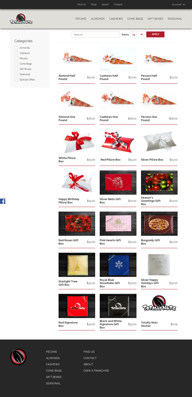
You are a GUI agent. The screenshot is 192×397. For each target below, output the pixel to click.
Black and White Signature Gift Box (111, 324)
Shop (94, 4)
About (105, 4)
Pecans (80, 18)
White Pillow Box (67, 159)
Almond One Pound (67, 118)
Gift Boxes (155, 18)
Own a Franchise (96, 370)
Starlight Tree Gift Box (68, 283)
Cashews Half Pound (109, 77)
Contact (118, 4)
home (18, 357)
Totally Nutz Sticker (149, 324)
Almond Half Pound (67, 77)
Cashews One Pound (109, 118)
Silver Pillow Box (152, 159)
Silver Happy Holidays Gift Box (150, 283)
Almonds (98, 18)
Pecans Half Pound (149, 77)
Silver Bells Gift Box (110, 201)
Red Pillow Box (111, 159)
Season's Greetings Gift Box (151, 201)
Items (125, 34)
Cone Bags (135, 18)
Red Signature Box (68, 324)
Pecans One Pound (149, 118)
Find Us (81, 4)
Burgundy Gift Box (150, 242)
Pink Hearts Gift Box (110, 242)
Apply (155, 34)
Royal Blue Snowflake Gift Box (110, 283)
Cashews (116, 18)
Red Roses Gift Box (68, 242)
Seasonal (175, 18)
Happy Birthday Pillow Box (69, 201)
